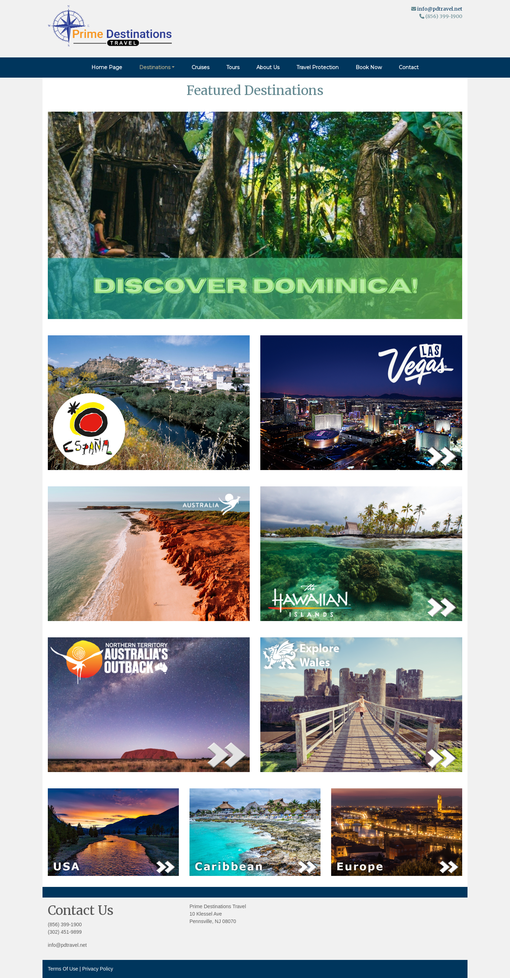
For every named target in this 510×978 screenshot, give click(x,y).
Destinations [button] (154, 67)
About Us (267, 67)
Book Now (369, 67)
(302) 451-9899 (65, 932)
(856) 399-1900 (65, 924)
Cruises (200, 67)
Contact (409, 67)
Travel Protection (317, 67)
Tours (232, 67)
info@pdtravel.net (439, 9)
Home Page (106, 67)
